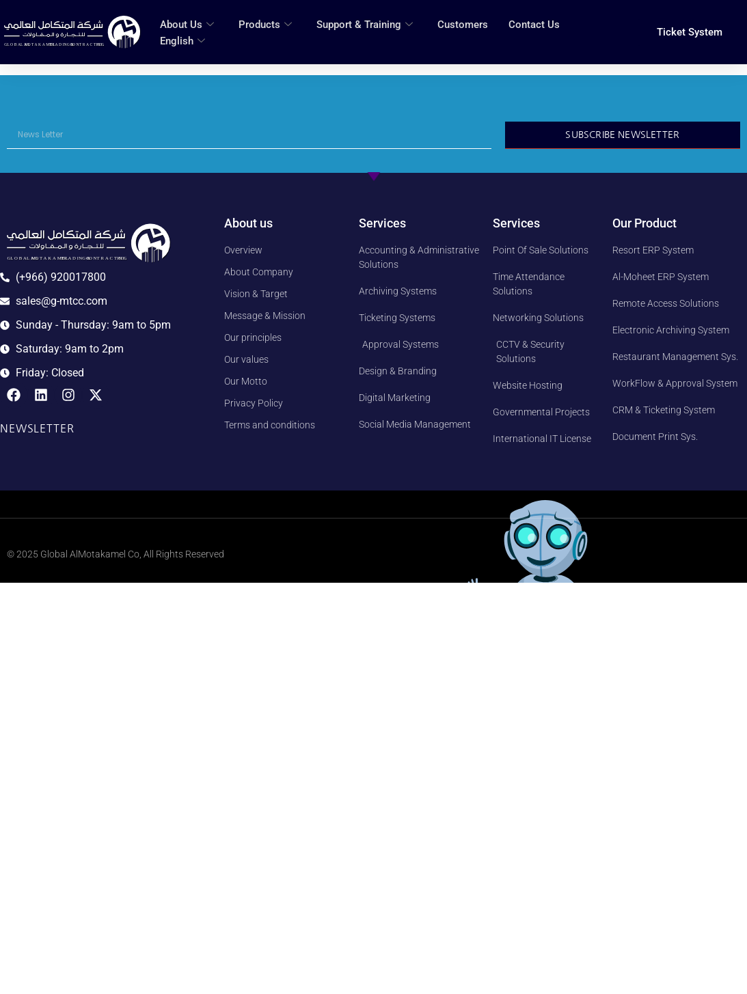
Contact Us (534, 24)
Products (265, 24)
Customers (462, 24)
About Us (187, 24)
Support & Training (364, 24)
